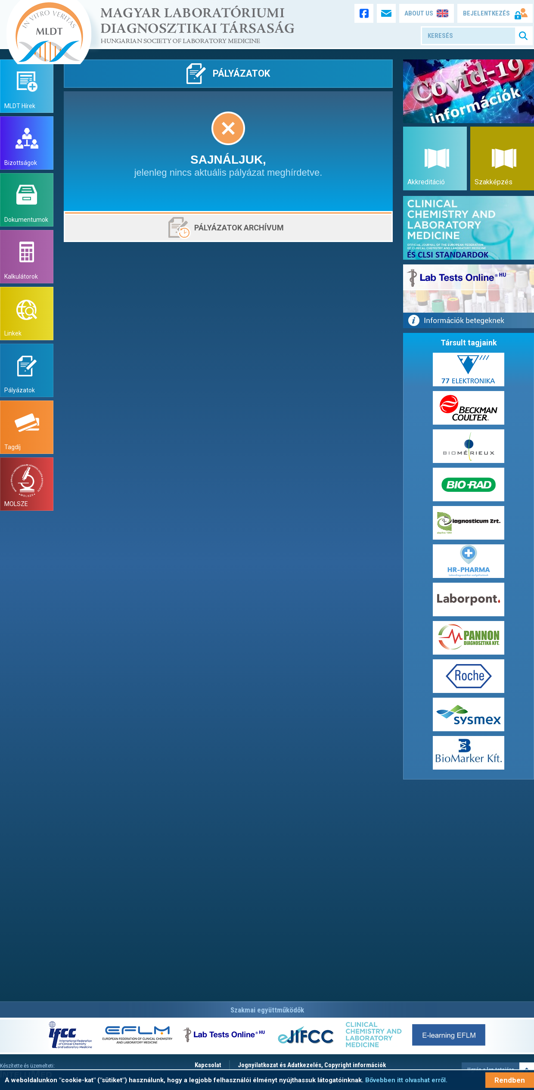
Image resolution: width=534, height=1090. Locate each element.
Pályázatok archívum (239, 227)
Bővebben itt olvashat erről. (406, 1080)
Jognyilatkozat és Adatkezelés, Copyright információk (312, 1065)
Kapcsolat (208, 1065)
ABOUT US (418, 13)
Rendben (509, 1080)
